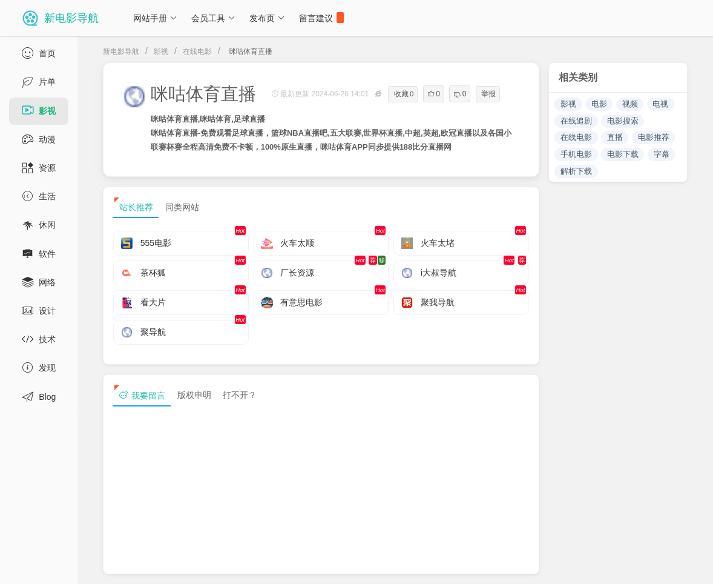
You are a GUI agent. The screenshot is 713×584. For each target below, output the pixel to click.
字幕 (661, 154)
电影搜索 (623, 120)
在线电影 (197, 51)
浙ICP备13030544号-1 (250, 564)
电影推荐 (653, 137)
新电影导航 (121, 51)
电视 (660, 103)
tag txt (684, 564)
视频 (630, 103)
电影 (599, 103)
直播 (615, 137)
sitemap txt (630, 564)
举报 (488, 94)
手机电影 (576, 154)
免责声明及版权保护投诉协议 (486, 564)
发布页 (267, 18)
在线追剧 (576, 120)
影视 (161, 51)
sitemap (572, 564)
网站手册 (155, 18)
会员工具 (213, 18)
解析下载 (576, 171)
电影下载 (623, 154)
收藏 (404, 93)
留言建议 (321, 17)
